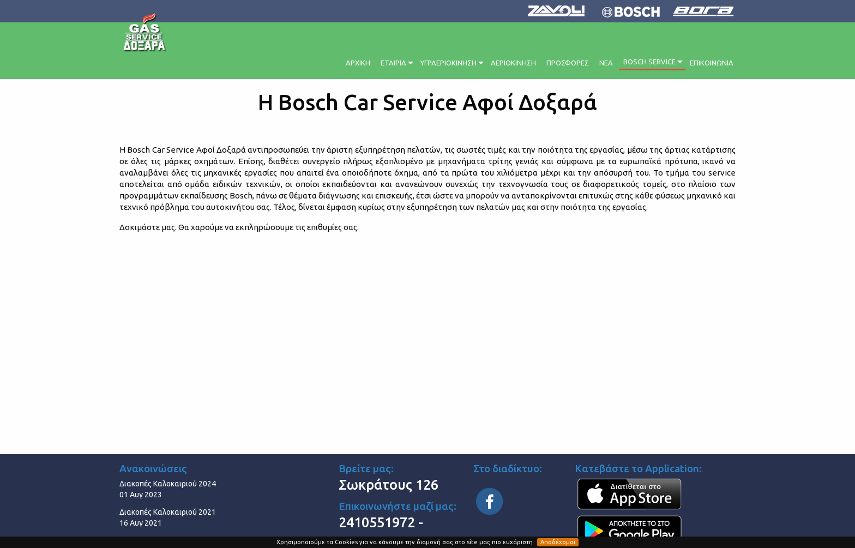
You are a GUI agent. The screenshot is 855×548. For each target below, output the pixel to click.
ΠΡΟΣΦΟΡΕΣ (567, 63)
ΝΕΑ (606, 63)
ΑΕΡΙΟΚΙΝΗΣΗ (513, 63)
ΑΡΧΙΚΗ (358, 63)
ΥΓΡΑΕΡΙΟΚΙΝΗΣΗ (448, 63)
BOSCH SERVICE (649, 61)
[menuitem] (358, 61)
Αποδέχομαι (557, 542)
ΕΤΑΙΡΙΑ (393, 63)
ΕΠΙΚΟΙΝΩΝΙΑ (711, 63)
